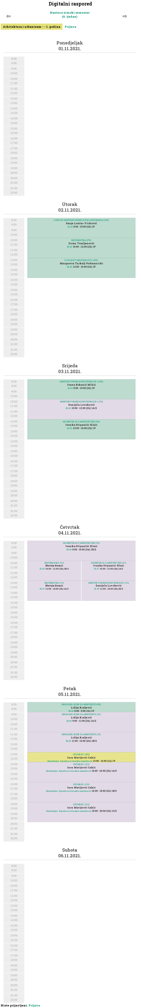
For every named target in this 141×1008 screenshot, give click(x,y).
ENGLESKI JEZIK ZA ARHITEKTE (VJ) (81, 714)
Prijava (70, 27)
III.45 (70, 226)
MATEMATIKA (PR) (81, 240)
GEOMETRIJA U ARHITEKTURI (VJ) (81, 543)
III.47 (42, 589)
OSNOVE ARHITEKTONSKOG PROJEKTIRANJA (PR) (81, 220)
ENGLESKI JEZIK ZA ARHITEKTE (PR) (81, 704)
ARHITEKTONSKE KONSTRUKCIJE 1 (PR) (81, 381)
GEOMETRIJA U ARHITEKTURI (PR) (81, 421)
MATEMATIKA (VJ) (54, 563)
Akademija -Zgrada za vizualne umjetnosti (69, 761)
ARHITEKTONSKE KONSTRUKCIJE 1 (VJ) (81, 401)
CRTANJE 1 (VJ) (81, 764)
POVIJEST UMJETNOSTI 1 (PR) (81, 260)
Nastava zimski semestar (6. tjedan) (70, 14)
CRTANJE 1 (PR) (81, 754)
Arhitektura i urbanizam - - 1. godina (31, 27)
